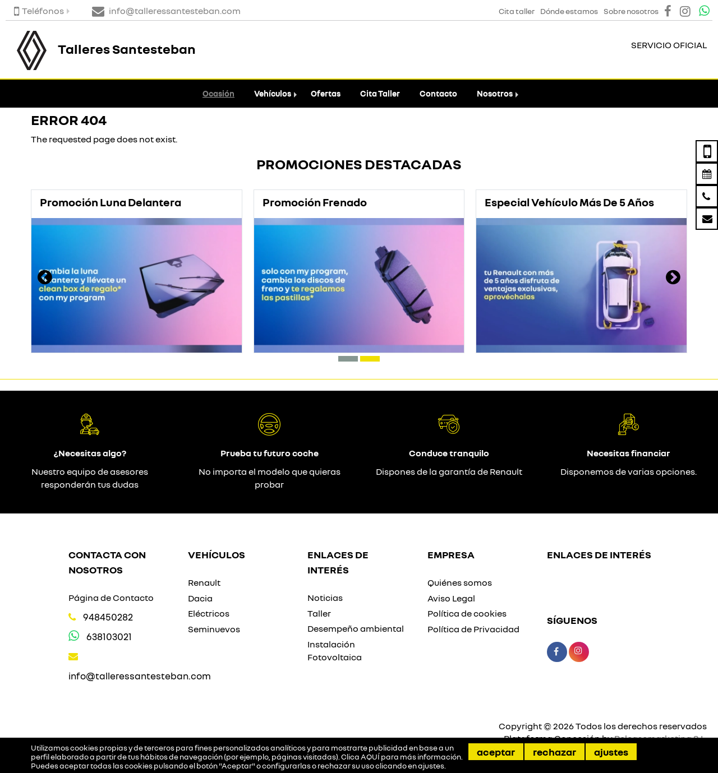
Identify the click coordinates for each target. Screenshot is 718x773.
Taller (319, 613)
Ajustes (611, 752)
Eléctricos (208, 613)
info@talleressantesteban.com (139, 676)
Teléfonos (39, 10)
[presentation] (45, 279)
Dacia (200, 598)
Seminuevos (214, 629)
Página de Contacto (111, 597)
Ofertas (325, 93)
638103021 (109, 636)
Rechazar (554, 752)
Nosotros (495, 93)
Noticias (325, 597)
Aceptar (496, 752)
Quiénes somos (459, 582)
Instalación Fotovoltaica (334, 650)
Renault (204, 582)
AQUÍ (370, 756)
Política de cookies (467, 613)
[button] (348, 358)
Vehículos (272, 93)
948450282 (108, 617)
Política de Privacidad (473, 629)
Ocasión (218, 93)
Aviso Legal (451, 598)
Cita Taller (380, 93)
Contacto (438, 93)
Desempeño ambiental (355, 628)
